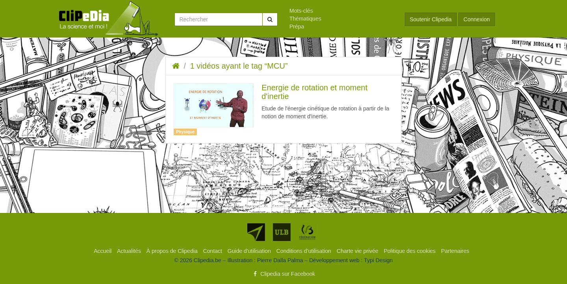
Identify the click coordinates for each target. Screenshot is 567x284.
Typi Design (378, 260)
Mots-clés (301, 10)
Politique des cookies (410, 251)
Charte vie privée (358, 251)
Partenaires (455, 251)
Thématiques (305, 18)
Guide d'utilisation (250, 251)
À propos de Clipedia (172, 251)
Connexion (476, 19)
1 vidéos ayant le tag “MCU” (239, 66)
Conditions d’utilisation (304, 251)
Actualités (130, 251)
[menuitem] (341, 11)
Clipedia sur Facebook (283, 274)
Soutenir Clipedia (431, 19)
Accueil (103, 251)
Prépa (296, 26)
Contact (213, 251)
